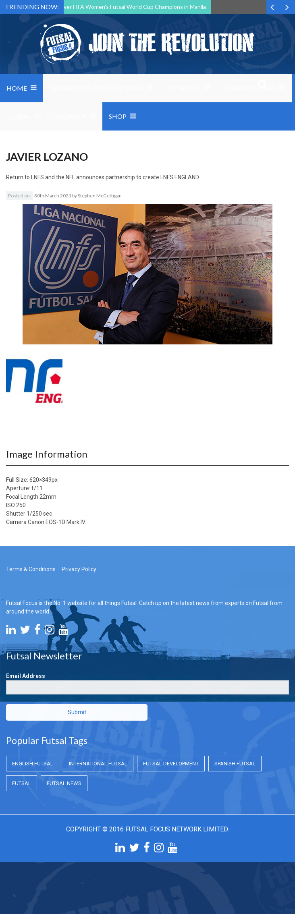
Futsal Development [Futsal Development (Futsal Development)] (171, 764)
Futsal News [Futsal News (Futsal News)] (64, 783)
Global (18, 116)
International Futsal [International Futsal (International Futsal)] (98, 764)
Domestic (183, 88)
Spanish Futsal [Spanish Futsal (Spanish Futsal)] (235, 764)
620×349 (40, 480)
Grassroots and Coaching (97, 88)
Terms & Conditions (31, 569)
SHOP (118, 116)
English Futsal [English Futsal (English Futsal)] (32, 764)
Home (16, 88)
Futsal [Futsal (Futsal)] (21, 783)
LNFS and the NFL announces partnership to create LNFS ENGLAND (115, 177)
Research (70, 116)
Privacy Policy (79, 569)
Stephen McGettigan (100, 196)
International (249, 88)
